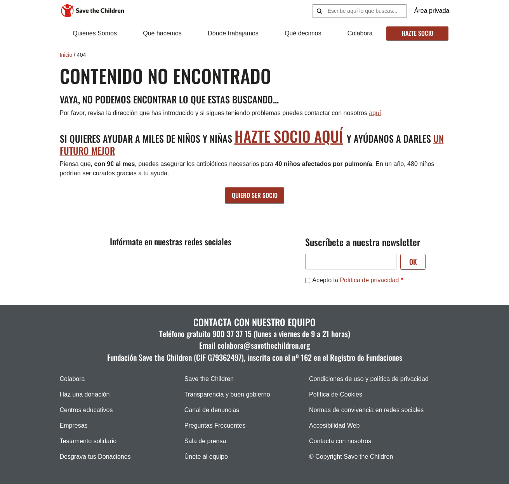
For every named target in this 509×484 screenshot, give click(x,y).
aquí (375, 113)
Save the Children (209, 379)
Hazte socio (417, 33)
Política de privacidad (369, 280)
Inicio (66, 55)
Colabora (360, 33)
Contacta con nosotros (340, 441)
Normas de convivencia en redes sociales (366, 410)
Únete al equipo (206, 456)
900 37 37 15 (232, 333)
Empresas (74, 425)
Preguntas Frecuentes (214, 425)
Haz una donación (85, 394)
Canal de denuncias (211, 410)
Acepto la (355, 280)
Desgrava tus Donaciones (95, 456)
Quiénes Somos (95, 33)
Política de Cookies (335, 394)
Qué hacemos (162, 33)
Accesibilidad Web (334, 425)
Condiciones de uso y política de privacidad (369, 379)
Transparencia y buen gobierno (227, 394)
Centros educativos (86, 410)
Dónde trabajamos (233, 33)
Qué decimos (303, 33)
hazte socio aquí (289, 136)
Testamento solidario (88, 441)
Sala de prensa (205, 441)
